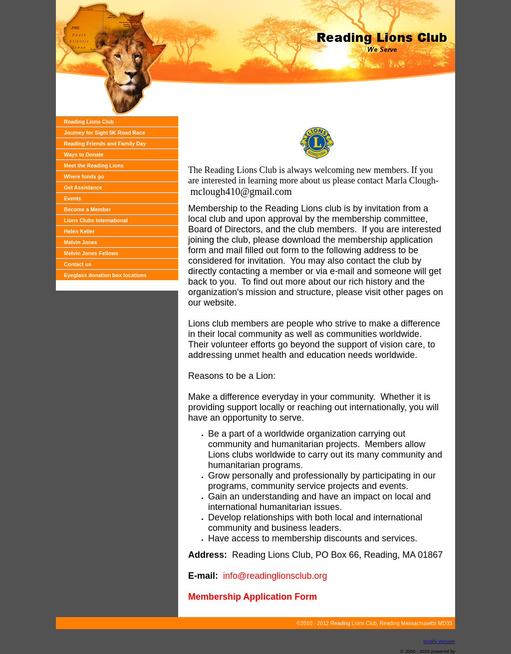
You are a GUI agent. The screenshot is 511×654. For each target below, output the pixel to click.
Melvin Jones (80, 242)
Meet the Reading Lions (94, 165)
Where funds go (84, 176)
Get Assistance (83, 187)
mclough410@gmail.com (241, 191)
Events (72, 198)
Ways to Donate (84, 155)
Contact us (77, 264)
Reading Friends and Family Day (105, 144)
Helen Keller (79, 231)
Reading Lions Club (89, 122)
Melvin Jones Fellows (91, 253)
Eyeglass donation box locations (105, 275)
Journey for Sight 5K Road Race (104, 133)
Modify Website (439, 641)
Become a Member (87, 209)
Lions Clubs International (96, 220)
